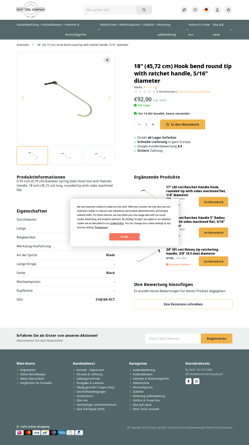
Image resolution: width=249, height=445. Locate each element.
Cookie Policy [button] (117, 223)
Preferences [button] (101, 227)
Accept (124, 236)
